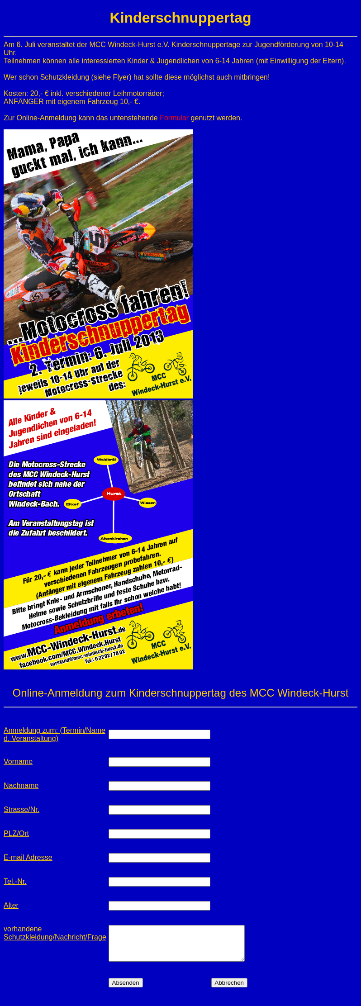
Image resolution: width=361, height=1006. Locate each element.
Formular (174, 118)
